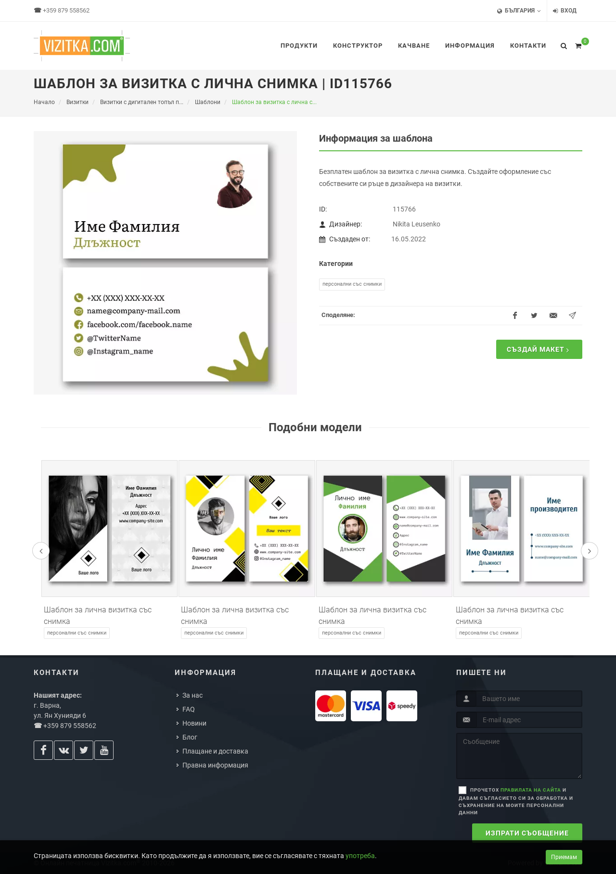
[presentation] (41, 550)
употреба (360, 856)
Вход (565, 10)
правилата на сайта (530, 790)
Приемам (564, 857)
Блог (189, 737)
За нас (192, 695)
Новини (194, 723)
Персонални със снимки (352, 284)
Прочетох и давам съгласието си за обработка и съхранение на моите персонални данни (516, 801)
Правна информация (215, 765)
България (519, 10)
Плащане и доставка (215, 751)
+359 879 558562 (66, 10)
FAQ (188, 709)
